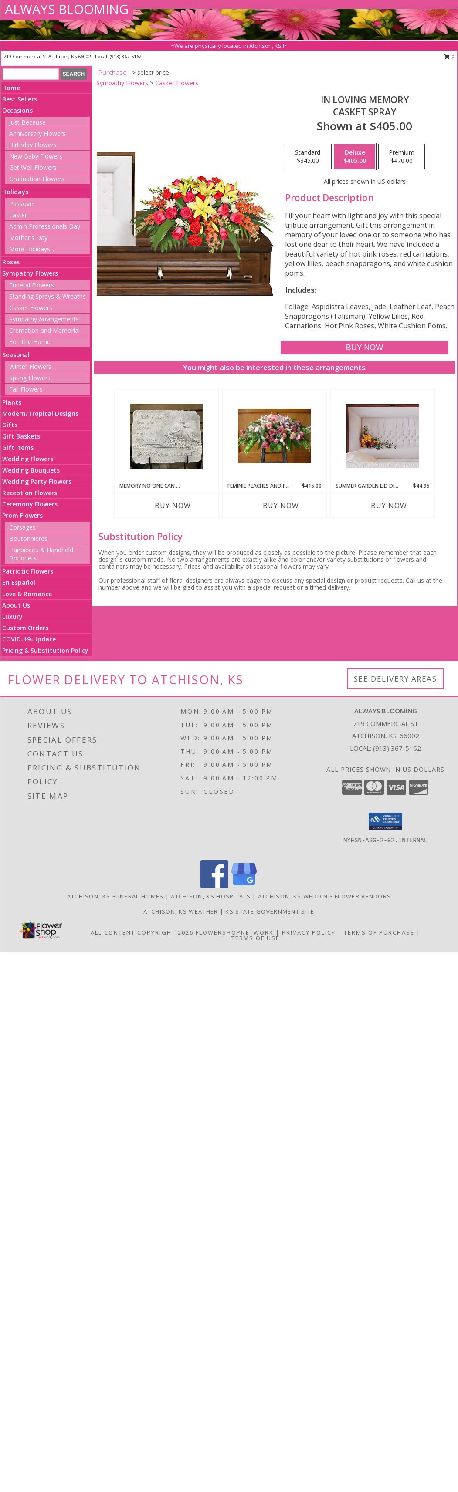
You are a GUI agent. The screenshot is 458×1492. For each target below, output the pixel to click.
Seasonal (16, 355)
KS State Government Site (269, 911)
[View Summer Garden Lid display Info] (382, 436)
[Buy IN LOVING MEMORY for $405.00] (364, 347)
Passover (22, 203)
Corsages (22, 527)
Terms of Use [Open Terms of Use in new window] (255, 938)
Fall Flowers (26, 389)
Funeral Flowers (31, 285)
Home (11, 88)
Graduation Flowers (36, 179)
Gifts (9, 425)
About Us (16, 605)
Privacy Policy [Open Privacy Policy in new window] (309, 932)
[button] (385, 821)
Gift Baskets (21, 436)
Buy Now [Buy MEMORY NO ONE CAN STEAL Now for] (173, 505)
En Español (18, 582)
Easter (18, 215)
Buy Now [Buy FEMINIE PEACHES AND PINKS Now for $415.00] (281, 505)
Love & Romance (27, 594)
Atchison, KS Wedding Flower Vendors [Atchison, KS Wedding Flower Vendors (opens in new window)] (324, 896)
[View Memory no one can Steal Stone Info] (166, 436)
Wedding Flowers (27, 459)
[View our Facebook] (214, 885)
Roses (11, 262)
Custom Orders (25, 628)
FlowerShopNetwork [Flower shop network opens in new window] (235, 932)
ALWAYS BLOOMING (67, 8)
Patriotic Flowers (27, 571)
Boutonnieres (28, 538)
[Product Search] (31, 74)
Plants (11, 402)
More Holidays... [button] (31, 249)
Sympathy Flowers (30, 273)
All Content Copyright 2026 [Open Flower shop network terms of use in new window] (142, 932)
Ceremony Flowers (30, 504)
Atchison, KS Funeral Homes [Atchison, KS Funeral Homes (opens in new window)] (115, 896)
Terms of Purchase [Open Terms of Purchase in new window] (379, 932)
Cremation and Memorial (44, 330)
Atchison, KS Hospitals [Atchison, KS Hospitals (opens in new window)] (211, 896)
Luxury (12, 616)
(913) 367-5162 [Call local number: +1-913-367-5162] (126, 56)
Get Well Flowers (33, 167)
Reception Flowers (29, 493)
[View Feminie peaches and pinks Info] (274, 436)
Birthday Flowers (33, 145)
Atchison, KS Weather (180, 911)
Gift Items (18, 447)
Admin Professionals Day (44, 226)
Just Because (27, 122)
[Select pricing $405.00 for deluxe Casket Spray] (354, 156)
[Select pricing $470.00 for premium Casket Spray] (401, 156)
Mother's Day (28, 237)
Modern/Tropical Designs (40, 413)
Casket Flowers (30, 308)
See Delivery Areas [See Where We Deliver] (395, 679)
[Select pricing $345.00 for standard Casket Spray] (307, 156)
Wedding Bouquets (31, 470)
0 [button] (449, 56)
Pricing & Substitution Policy (45, 650)
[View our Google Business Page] (244, 885)
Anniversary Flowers (37, 133)
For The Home (30, 342)
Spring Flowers (30, 378)
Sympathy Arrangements (44, 319)
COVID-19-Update (29, 639)
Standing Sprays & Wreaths (47, 296)
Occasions (17, 110)
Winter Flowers (30, 366)
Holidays (15, 192)
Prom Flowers (22, 515)
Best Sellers (19, 99)
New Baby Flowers (35, 156)
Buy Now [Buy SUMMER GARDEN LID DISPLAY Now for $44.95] (389, 505)
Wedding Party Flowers (36, 481)
